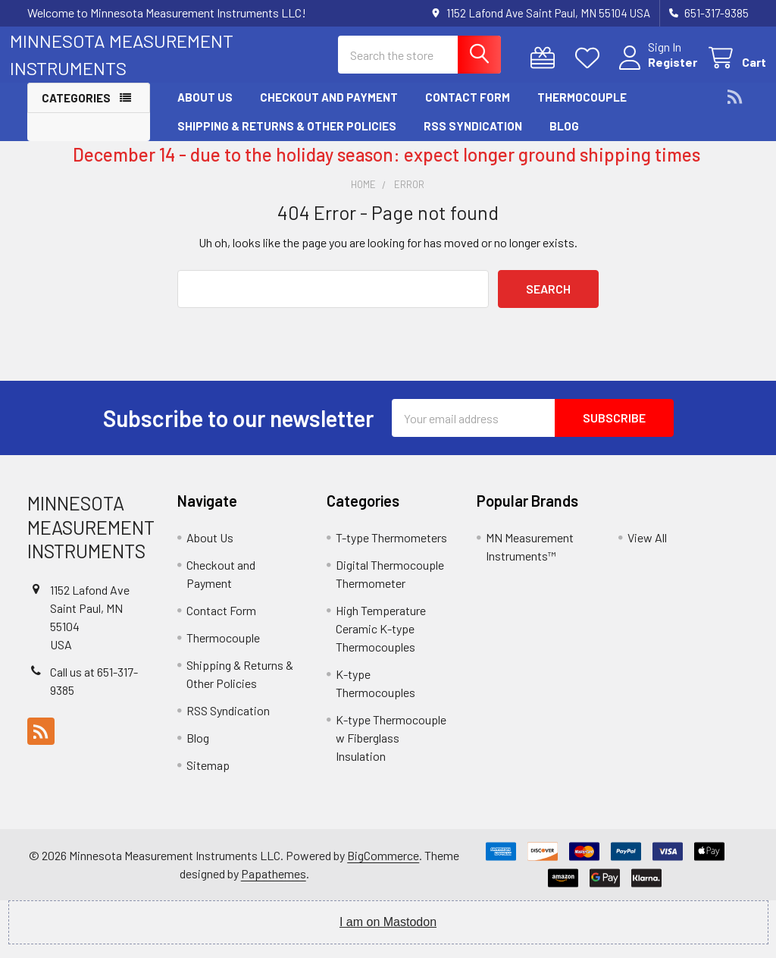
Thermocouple (582, 110)
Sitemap (208, 778)
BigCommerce (383, 869)
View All (647, 551)
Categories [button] (76, 111)
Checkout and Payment (329, 110)
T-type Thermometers (391, 551)
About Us (205, 110)
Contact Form (467, 110)
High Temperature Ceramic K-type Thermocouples (381, 642)
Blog (564, 139)
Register (655, 71)
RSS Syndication (473, 139)
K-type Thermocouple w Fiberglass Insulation (391, 751)
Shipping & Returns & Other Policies (286, 139)
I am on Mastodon (388, 935)
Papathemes (273, 887)
